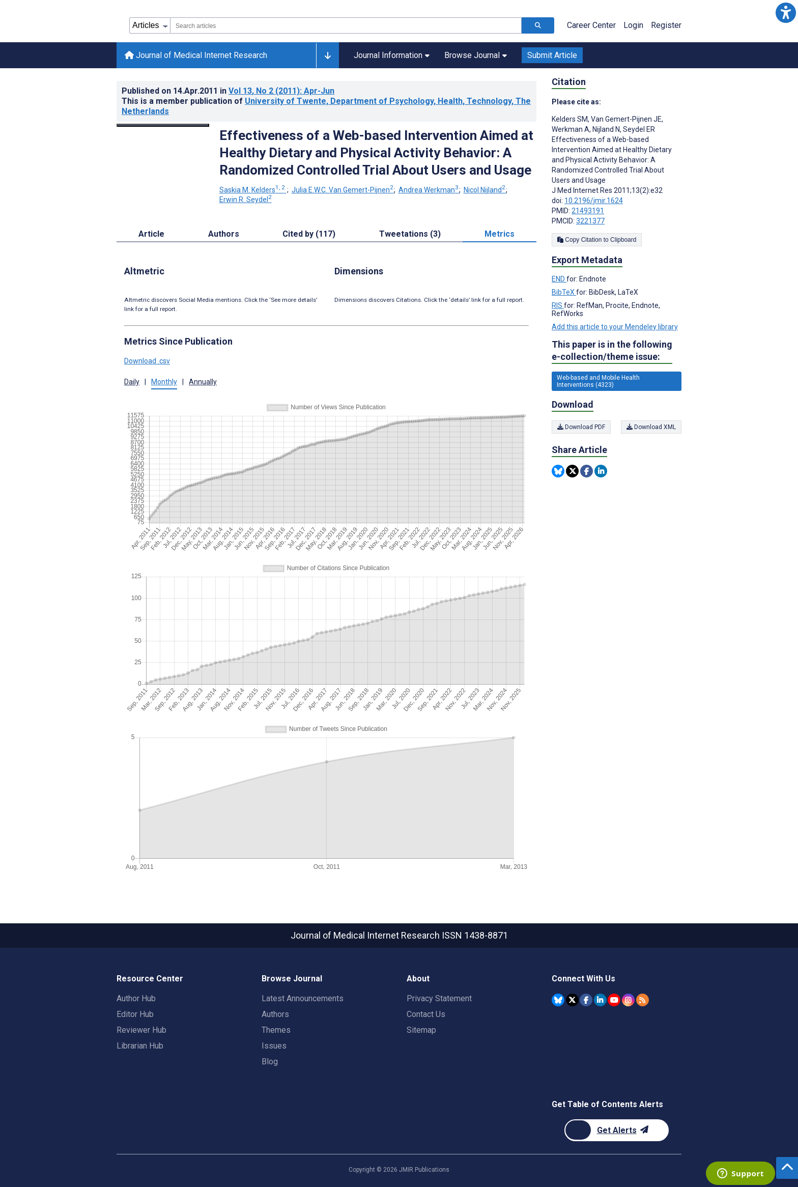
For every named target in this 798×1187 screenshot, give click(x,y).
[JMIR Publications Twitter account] (572, 1000)
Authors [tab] (223, 234)
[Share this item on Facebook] (586, 471)
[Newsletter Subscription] (616, 1130)
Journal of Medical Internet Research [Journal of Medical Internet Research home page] (196, 55)
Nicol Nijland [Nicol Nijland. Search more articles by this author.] (485, 190)
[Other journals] (327, 55)
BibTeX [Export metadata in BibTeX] (564, 292)
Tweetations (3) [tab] (410, 234)
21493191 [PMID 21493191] (588, 211)
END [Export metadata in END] (559, 279)
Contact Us (426, 1014)
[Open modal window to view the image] (163, 125)
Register (666, 25)
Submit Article (552, 55)
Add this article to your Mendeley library (615, 327)
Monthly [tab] (164, 382)
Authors (275, 1014)
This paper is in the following (612, 351)
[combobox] (346, 25)
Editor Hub (135, 1014)
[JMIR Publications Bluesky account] (558, 1000)
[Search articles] (538, 25)
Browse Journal (475, 55)
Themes (276, 1030)
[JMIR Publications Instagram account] (628, 1000)
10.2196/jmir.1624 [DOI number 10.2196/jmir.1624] (593, 200)
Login (633, 25)
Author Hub (136, 998)
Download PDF (581, 427)
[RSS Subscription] (642, 1000)
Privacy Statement (439, 998)
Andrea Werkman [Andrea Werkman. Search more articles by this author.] (429, 190)
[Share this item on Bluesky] (558, 471)
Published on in (228, 91)
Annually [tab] (203, 382)
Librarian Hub (140, 1046)
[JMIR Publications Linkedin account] (600, 1000)
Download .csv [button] (147, 361)
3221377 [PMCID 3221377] (590, 221)
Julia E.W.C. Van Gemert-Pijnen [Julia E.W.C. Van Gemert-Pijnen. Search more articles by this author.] (343, 190)
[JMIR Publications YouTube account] (614, 1000)
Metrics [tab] (499, 234)
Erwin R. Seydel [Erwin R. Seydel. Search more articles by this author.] (245, 199)
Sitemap (421, 1030)
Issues (274, 1046)
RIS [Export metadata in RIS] (558, 305)
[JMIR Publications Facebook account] (586, 1000)
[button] (785, 12)
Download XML (651, 427)
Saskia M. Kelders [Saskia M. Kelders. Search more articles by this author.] (253, 190)
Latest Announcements (303, 998)
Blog (270, 1061)
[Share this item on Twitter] (572, 471)
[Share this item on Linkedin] (600, 471)
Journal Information (392, 55)
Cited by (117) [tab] (308, 234)
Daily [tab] (131, 382)
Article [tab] (151, 234)
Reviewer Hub (141, 1030)
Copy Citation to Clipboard (596, 239)
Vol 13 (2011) (281, 91)
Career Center (591, 25)
